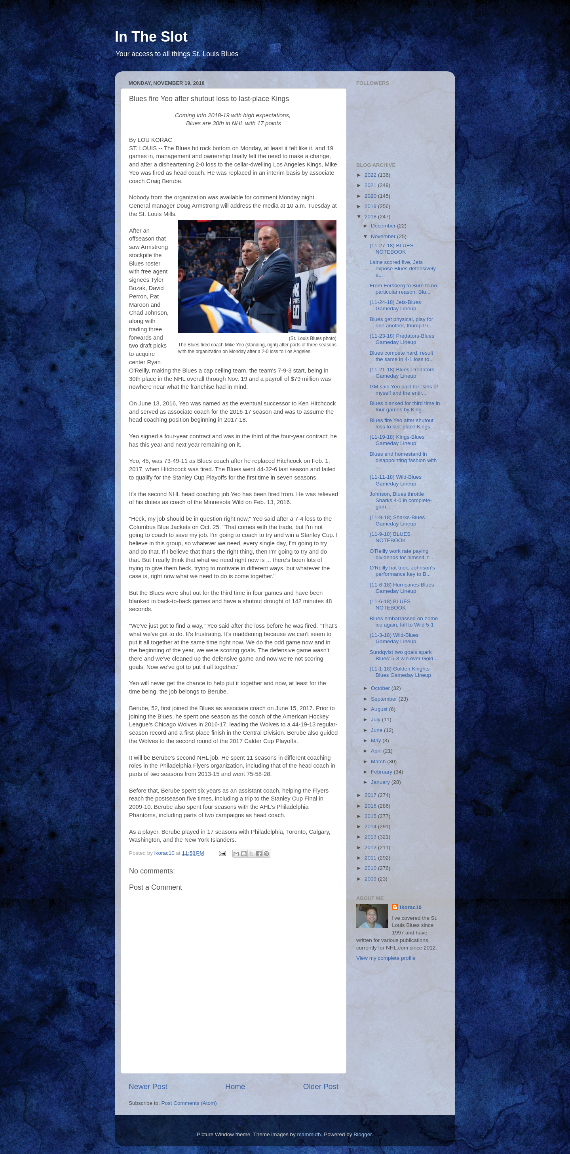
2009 (371, 879)
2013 (371, 837)
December (384, 226)
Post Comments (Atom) (189, 1103)
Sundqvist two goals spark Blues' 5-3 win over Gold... (404, 655)
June (377, 730)
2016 (371, 806)
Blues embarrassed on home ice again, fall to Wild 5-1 (404, 621)
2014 (371, 826)
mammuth (309, 1134)
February (382, 772)
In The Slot (151, 37)
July (376, 719)
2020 (371, 196)
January (381, 782)
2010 (371, 868)
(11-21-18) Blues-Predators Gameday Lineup (402, 373)
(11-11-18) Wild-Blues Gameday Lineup (396, 480)
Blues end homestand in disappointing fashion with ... (403, 460)
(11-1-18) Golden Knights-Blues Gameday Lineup (400, 672)
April (377, 751)
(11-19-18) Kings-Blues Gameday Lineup (397, 440)
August (380, 709)
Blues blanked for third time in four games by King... (405, 406)
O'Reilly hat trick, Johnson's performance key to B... (402, 571)
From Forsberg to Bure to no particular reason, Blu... (403, 289)
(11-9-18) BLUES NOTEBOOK (390, 537)
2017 (371, 795)
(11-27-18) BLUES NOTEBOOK (392, 249)
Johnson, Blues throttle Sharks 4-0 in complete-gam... (401, 500)
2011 (371, 858)
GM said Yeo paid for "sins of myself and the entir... (404, 390)
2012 (371, 847)
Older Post (320, 1086)
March (379, 761)
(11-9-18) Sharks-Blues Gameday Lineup (397, 520)
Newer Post (148, 1086)
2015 (371, 816)
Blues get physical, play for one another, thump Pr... (401, 322)
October (381, 688)
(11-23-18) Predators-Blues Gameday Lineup (402, 339)
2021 (371, 185)
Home (235, 1086)
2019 (371, 206)
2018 (371, 217)
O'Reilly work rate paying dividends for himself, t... (401, 554)
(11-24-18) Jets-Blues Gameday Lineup (395, 305)
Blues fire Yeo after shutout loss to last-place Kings (401, 423)
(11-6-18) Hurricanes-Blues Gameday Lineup (402, 588)
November (384, 236)
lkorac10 (411, 907)
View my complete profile (386, 958)
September (385, 699)
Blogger (362, 1134)
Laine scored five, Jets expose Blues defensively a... (403, 268)
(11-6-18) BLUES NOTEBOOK (390, 604)
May (376, 740)
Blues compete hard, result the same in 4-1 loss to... (402, 356)
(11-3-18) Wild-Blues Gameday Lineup (394, 638)
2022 (371, 175)
